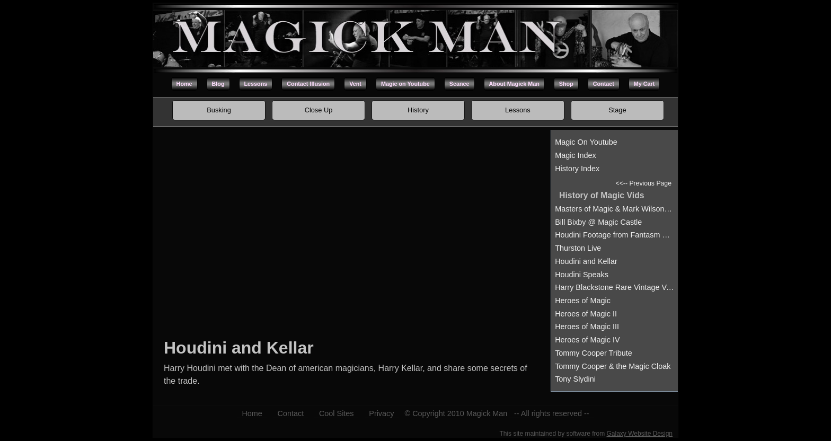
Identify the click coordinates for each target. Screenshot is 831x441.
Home (184, 84)
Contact (603, 84)
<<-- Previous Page (643, 183)
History (418, 110)
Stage (617, 110)
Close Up (319, 110)
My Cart (644, 84)
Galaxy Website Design (640, 433)
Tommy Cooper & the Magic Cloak (612, 366)
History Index (577, 168)
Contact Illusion (308, 84)
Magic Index (575, 155)
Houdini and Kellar (586, 261)
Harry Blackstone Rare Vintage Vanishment (614, 287)
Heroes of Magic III (587, 326)
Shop (566, 84)
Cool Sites (336, 413)
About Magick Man (514, 84)
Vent (355, 84)
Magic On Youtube (586, 142)
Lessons (256, 84)
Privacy (381, 413)
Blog (218, 84)
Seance (459, 84)
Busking (219, 110)
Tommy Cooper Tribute (593, 353)
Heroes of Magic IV (587, 340)
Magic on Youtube (405, 84)
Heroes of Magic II (586, 314)
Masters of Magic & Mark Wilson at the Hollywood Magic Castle (614, 209)
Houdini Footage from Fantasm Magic (614, 235)
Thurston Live (578, 248)
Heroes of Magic (583, 300)
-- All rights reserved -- (551, 413)
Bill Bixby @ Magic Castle (598, 222)
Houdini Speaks (581, 274)
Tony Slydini (575, 379)
